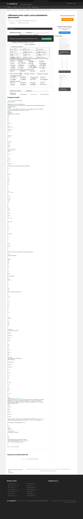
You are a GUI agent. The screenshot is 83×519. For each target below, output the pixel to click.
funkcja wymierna (32, 420)
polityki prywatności (38, 500)
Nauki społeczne (30, 493)
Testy (24, 7)
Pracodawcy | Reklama (62, 500)
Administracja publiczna (30, 469)
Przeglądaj (9, 7)
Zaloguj (74, 3)
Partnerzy (71, 500)
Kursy (20, 7)
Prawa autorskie (55, 500)
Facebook (49, 484)
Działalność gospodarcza (49, 469)
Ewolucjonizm (57, 469)
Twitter (52, 484)
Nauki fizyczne (11, 487)
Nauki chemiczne (30, 483)
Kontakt (74, 500)
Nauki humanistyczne (12, 489)
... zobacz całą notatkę (14, 446)
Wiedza (28, 7)
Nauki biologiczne (11, 483)
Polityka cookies (45, 500)
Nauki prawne (30, 491)
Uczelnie (15, 7)
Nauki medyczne (11, 491)
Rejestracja (69, 3)
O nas (68, 500)
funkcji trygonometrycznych (17, 398)
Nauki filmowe (30, 485)
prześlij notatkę (65, 32)
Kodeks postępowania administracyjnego (48, 470)
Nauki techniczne (11, 495)
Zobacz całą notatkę (46, 38)
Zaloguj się (24, 459)
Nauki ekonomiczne (12, 485)
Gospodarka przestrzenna (65, 469)
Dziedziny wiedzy (12, 481)
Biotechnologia (11, 100)
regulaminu (33, 500)
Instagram (54, 484)
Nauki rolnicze (11, 493)
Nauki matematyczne (31, 489)
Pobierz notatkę (67, 19)
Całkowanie (10, 109)
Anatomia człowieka (40, 469)
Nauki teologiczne (30, 495)
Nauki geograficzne (31, 487)
